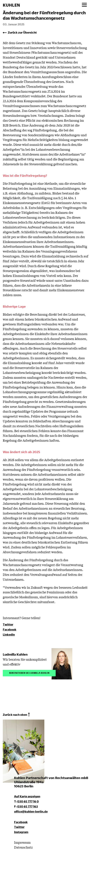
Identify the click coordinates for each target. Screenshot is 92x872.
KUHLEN (11, 5)
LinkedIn (9, 634)
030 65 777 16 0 (28, 801)
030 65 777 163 (27, 806)
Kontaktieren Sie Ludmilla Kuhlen (29, 672)
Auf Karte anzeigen (27, 796)
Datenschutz (23, 847)
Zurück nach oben (15, 714)
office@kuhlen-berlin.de (31, 811)
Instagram (21, 832)
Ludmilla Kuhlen (15, 654)
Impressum (22, 842)
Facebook (9, 629)
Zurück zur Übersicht (22, 32)
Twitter (8, 624)
